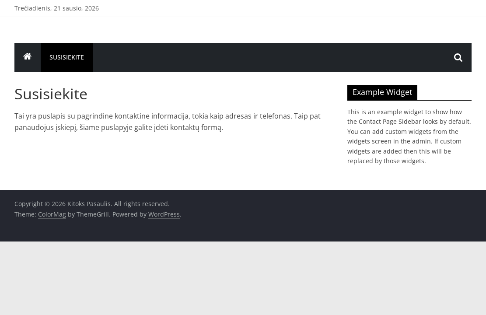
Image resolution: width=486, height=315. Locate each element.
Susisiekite (66, 57)
